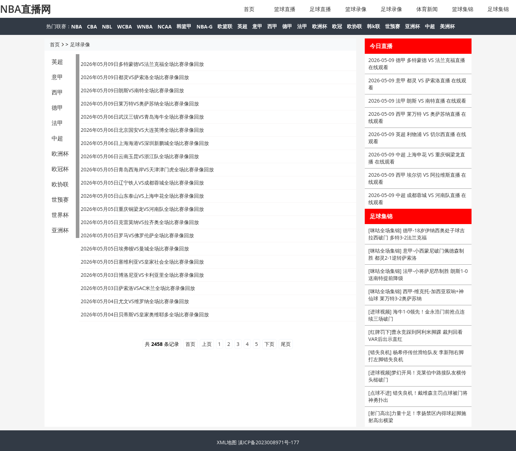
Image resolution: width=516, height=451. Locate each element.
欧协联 (354, 26)
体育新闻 (427, 8)
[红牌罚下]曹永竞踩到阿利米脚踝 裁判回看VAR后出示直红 (415, 335)
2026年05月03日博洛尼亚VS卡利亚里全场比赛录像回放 (142, 274)
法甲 (302, 26)
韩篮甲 (184, 26)
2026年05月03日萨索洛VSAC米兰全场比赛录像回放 (138, 288)
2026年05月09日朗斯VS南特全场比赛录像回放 (132, 90)
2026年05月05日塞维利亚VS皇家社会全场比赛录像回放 (142, 261)
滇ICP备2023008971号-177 (268, 442)
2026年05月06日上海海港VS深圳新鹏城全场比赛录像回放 (145, 143)
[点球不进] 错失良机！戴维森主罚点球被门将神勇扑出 (418, 396)
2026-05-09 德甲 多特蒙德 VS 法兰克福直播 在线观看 (416, 64)
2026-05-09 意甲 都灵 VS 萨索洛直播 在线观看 (417, 84)
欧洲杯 (319, 26)
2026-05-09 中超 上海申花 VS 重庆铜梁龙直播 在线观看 (416, 158)
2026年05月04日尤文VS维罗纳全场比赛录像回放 (135, 301)
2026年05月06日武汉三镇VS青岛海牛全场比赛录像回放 (142, 116)
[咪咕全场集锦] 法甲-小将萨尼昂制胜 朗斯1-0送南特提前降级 (418, 274)
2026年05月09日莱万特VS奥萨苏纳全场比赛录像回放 (140, 103)
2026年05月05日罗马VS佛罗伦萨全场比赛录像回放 (137, 235)
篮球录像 (356, 8)
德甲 (287, 26)
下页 (269, 344)
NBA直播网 (25, 9)
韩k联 (373, 26)
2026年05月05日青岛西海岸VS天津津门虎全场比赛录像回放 (147, 169)
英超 (242, 26)
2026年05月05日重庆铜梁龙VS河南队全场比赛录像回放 (142, 209)
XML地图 (227, 442)
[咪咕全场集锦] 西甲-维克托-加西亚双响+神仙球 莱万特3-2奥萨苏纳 (416, 295)
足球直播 (320, 8)
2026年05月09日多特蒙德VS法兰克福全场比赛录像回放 (142, 64)
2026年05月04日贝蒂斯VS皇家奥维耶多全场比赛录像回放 (145, 314)
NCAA (165, 26)
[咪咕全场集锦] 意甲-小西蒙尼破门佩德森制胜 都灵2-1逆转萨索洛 (416, 254)
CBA (92, 26)
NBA (76, 26)
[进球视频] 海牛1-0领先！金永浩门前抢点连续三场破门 (416, 315)
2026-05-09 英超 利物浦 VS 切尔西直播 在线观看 (417, 138)
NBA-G (204, 26)
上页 (207, 344)
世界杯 (60, 215)
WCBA (124, 26)
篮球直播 (284, 8)
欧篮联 (224, 26)
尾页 (286, 344)
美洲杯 (447, 26)
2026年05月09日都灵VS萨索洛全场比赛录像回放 (135, 77)
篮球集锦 (462, 8)
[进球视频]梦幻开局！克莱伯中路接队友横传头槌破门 (417, 376)
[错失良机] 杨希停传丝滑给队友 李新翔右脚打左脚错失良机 (416, 356)
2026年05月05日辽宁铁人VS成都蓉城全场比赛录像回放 (142, 182)
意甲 (257, 26)
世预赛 (392, 26)
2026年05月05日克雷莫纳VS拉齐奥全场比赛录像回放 (140, 222)
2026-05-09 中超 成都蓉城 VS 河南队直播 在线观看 (417, 199)
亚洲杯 (412, 26)
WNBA (145, 26)
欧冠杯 (60, 169)
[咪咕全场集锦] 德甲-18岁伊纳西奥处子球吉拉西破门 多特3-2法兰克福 (416, 234)
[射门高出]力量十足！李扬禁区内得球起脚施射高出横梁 (417, 417)
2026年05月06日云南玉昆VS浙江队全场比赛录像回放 (140, 156)
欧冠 (337, 26)
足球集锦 (498, 8)
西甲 (272, 26)
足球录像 (391, 8)
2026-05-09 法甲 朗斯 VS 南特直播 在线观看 (417, 100)
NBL (107, 26)
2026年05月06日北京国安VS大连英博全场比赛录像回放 (142, 129)
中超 (430, 26)
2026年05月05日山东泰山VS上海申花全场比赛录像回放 (142, 195)
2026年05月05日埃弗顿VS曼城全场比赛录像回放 (135, 248)
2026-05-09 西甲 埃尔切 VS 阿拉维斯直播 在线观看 (417, 178)
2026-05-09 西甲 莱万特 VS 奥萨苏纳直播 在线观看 (417, 117)
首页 (249, 8)
